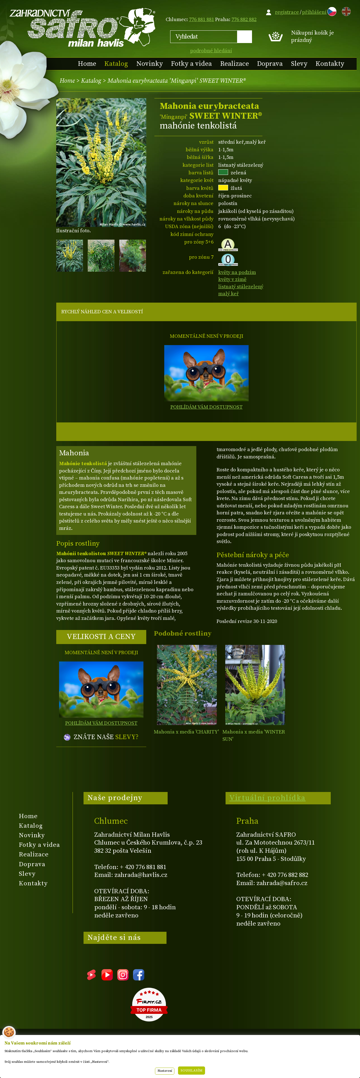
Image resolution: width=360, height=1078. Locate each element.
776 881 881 (201, 19)
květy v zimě (232, 279)
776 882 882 (243, 19)
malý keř (228, 294)
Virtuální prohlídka (267, 798)
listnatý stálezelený (240, 286)
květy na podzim (237, 272)
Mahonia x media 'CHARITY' (186, 732)
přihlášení (314, 12)
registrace (287, 12)
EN (345, 10)
